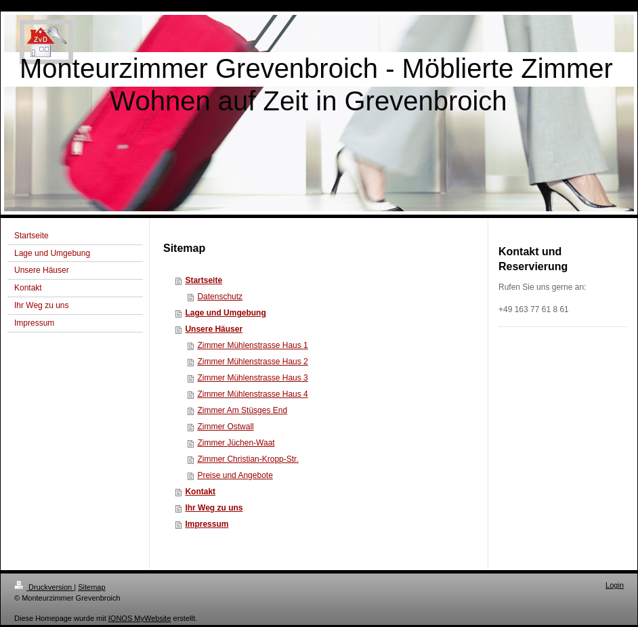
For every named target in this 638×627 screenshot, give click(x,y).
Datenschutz (219, 296)
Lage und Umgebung (225, 313)
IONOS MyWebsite (139, 618)
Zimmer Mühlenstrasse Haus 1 (252, 345)
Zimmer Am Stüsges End (242, 410)
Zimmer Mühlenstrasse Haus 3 (252, 378)
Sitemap (91, 587)
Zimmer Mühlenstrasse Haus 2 (252, 361)
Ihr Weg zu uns (213, 508)
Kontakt (200, 491)
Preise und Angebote (234, 475)
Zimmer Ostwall (225, 426)
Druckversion (44, 587)
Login (614, 585)
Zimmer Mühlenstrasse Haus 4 (252, 394)
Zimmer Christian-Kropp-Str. (247, 459)
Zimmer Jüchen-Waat (235, 443)
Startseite (203, 280)
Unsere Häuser (213, 329)
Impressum (206, 524)
